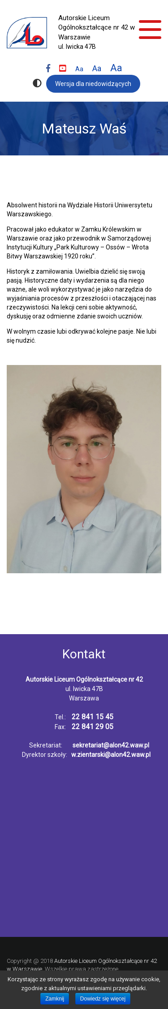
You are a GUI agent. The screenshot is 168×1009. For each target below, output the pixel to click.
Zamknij (54, 999)
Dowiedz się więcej (102, 999)
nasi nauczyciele (51, 620)
